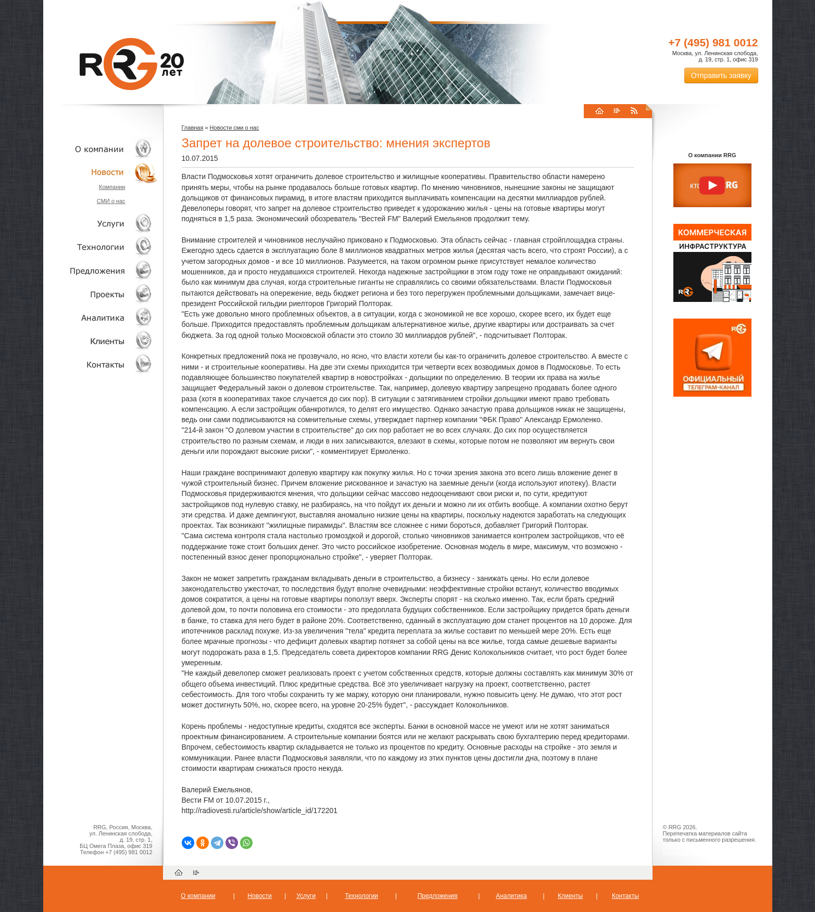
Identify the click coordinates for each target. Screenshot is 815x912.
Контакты (100, 364)
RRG (132, 64)
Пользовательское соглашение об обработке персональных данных (708, 849)
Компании (112, 187)
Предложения (438, 896)
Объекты (100, 270)
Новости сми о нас (234, 127)
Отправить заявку (721, 75)
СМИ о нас (111, 201)
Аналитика (100, 317)
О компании (100, 148)
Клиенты (100, 340)
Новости (103, 172)
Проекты (100, 294)
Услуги (100, 223)
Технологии (100, 247)
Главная (193, 127)
